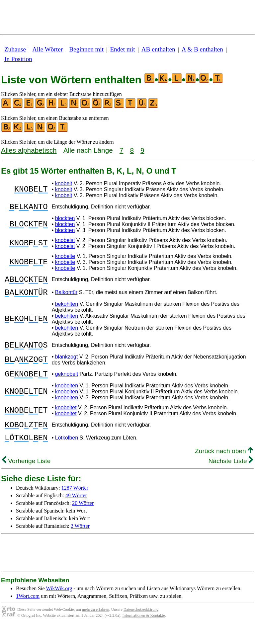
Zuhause (15, 49)
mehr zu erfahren (95, 623)
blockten (65, 220)
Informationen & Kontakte (144, 629)
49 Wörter (76, 509)
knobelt (63, 183)
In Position (18, 58)
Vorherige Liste (26, 474)
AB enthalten (158, 49)
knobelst (65, 242)
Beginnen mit (86, 49)
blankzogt (66, 364)
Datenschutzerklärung (141, 623)
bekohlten (66, 310)
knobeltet (66, 417)
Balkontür (66, 297)
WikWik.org (59, 602)
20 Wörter (83, 517)
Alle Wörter (47, 49)
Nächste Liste (230, 474)
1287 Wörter (74, 502)
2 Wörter (80, 540)
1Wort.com (28, 610)
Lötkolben (66, 450)
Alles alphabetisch (29, 150)
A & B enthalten (202, 49)
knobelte (65, 258)
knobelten (66, 395)
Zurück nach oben (224, 464)
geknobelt (66, 383)
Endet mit (122, 49)
